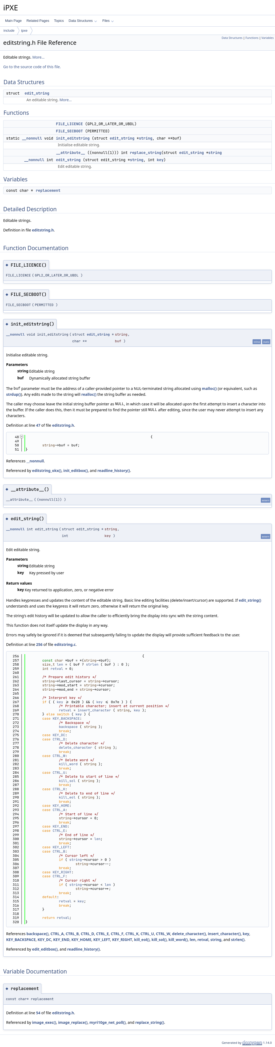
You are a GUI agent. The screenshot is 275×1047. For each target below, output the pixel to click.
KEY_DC (59, 735)
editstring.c (64, 644)
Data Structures (83, 21)
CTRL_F (59, 876)
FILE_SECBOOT (69, 131)
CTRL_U (59, 772)
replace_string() (149, 1022)
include (8, 30)
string (145, 138)
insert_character (94, 710)
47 (38, 425)
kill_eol (67, 797)
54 (38, 1012)
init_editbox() (75, 470)
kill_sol (67, 781)
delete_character (75, 747)
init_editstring (73, 138)
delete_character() (189, 933)
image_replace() (72, 1022)
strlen (92, 664)
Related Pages (37, 21)
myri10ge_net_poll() (107, 1022)
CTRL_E (59, 830)
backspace (68, 726)
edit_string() (250, 600)
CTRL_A (59, 810)
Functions (251, 38)
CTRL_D (59, 739)
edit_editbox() (45, 949)
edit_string (37, 93)
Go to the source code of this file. (32, 66)
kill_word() (178, 939)
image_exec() (44, 1022)
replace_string (145, 152)
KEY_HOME (61, 805)
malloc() (209, 388)
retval (57, 668)
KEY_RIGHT (62, 872)
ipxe (24, 30)
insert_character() (224, 933)
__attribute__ (70, 152)
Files (108, 21)
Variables (267, 38)
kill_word (68, 764)
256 (39, 644)
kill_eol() (142, 939)
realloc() (89, 394)
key (160, 159)
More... (38, 57)
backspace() (37, 933)
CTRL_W (59, 755)
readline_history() (113, 470)
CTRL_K (59, 789)
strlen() (237, 939)
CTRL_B (59, 851)
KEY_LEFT (61, 847)
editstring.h (43, 230)
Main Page (13, 21)
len (60, 664)
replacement (48, 190)
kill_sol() (159, 939)
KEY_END (60, 826)
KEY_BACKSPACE (66, 718)
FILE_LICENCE (69, 123)
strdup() (13, 394)
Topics (59, 21)
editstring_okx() (46, 470)
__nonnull (32, 138)
